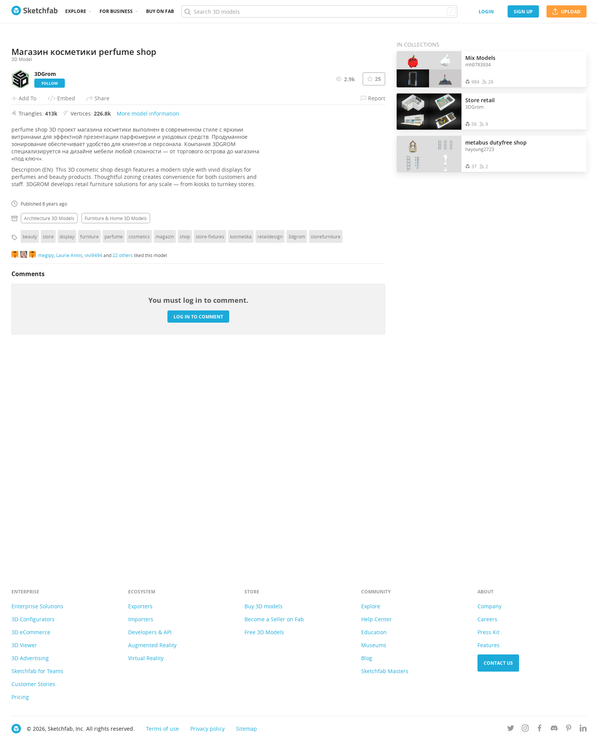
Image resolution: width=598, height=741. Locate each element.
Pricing (20, 697)
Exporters (140, 606)
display (66, 446)
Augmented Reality (152, 645)
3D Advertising (30, 658)
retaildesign (270, 446)
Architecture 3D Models (49, 427)
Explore (75, 11)
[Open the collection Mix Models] (429, 69)
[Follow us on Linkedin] (583, 729)
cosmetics (139, 446)
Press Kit (488, 632)
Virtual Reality (146, 658)
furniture (89, 446)
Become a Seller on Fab (274, 619)
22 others (123, 464)
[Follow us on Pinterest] (568, 729)
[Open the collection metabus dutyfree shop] (429, 154)
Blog (366, 658)
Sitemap (246, 728)
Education (374, 632)
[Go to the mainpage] (34, 11)
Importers (140, 619)
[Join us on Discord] (554, 729)
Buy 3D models (263, 606)
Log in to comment (198, 526)
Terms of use (162, 728)
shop (185, 446)
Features (488, 645)
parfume (113, 446)
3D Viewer (24, 645)
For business (116, 11)
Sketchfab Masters (384, 671)
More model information (148, 322)
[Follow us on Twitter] (510, 729)
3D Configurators (33, 619)
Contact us (498, 663)
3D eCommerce (30, 632)
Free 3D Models (264, 632)
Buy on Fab (160, 11)
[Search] (319, 11)
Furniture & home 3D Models (116, 427)
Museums (373, 645)
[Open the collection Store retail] (429, 111)
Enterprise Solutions (37, 606)
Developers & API (150, 632)
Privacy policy (207, 728)
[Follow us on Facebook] (539, 729)
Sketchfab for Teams (37, 671)
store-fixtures (210, 446)
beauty (30, 446)
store (48, 446)
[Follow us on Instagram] (525, 729)
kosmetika (241, 446)
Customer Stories (33, 684)
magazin (165, 446)
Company (489, 606)
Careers (487, 619)
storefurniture (326, 446)
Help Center (376, 619)
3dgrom (296, 446)
